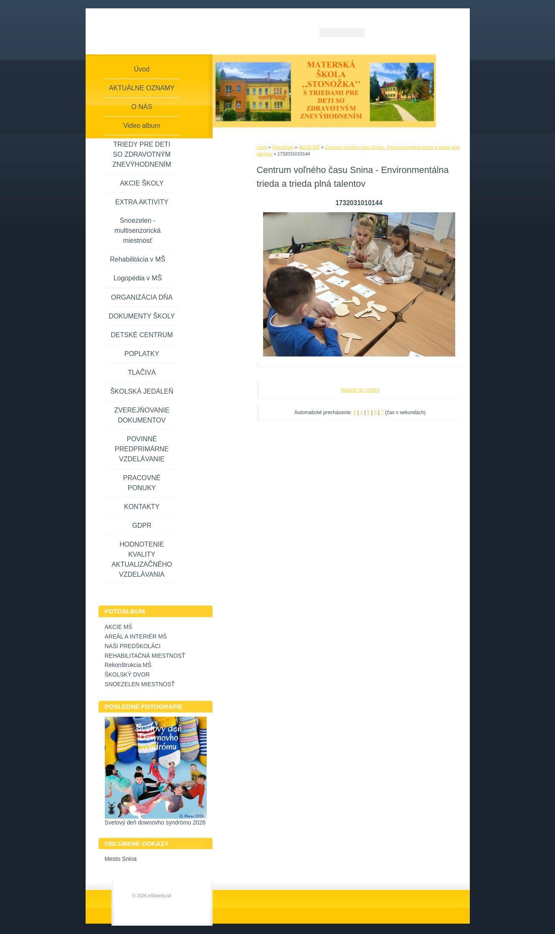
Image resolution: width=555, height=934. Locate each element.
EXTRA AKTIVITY (141, 202)
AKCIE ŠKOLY (142, 183)
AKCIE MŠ (309, 147)
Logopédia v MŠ (138, 278)
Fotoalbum (283, 147)
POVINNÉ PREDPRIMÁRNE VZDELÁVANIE (142, 449)
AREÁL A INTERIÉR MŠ (136, 637)
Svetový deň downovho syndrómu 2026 (155, 822)
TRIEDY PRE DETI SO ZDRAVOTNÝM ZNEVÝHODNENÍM (141, 154)
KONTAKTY (142, 506)
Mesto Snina (121, 859)
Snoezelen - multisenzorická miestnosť (137, 230)
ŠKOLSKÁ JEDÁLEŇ (141, 391)
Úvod (262, 147)
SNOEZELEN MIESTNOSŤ (140, 684)
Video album (141, 125)
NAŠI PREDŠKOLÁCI (133, 646)
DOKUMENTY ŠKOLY (142, 316)
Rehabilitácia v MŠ (137, 259)
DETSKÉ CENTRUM (141, 334)
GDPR (141, 525)
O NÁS (142, 106)
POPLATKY (141, 353)
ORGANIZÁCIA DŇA (142, 297)
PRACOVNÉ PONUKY (142, 482)
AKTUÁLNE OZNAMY (142, 88)
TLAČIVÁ (142, 372)
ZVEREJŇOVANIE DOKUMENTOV (141, 415)
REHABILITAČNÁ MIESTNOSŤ (145, 656)
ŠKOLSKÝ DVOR (127, 675)
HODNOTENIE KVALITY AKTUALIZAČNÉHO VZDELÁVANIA (142, 559)
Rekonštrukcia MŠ (128, 665)
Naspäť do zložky (360, 390)
